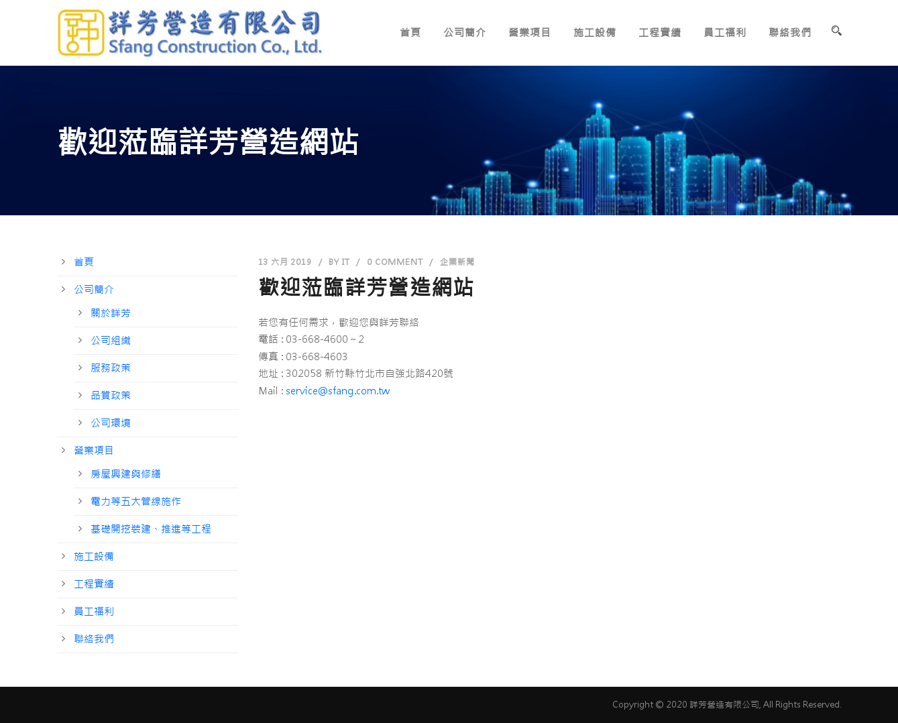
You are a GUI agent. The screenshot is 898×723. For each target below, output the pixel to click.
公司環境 (111, 422)
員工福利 (725, 32)
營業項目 (529, 32)
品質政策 (111, 395)
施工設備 (594, 32)
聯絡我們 (790, 32)
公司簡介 (464, 32)
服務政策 (111, 368)
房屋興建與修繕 (126, 473)
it (346, 262)
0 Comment (395, 262)
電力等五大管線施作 (136, 501)
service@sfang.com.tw (338, 390)
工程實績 (659, 32)
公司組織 (111, 340)
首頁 (410, 32)
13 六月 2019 (285, 262)
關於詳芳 (111, 313)
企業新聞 (457, 262)
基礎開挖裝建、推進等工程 (151, 528)
